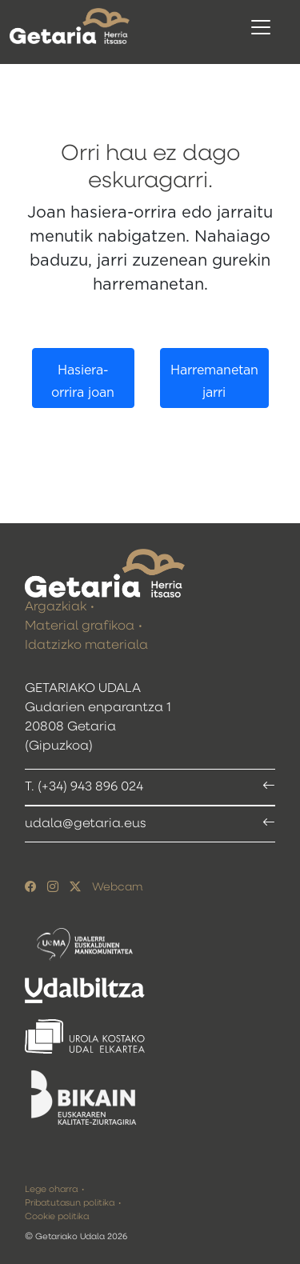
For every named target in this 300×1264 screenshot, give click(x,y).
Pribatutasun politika (69, 1202)
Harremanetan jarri (214, 382)
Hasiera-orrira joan (82, 382)
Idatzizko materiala (86, 645)
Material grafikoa (79, 626)
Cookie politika (57, 1216)
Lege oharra (51, 1189)
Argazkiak (55, 607)
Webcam (117, 887)
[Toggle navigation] (260, 27)
